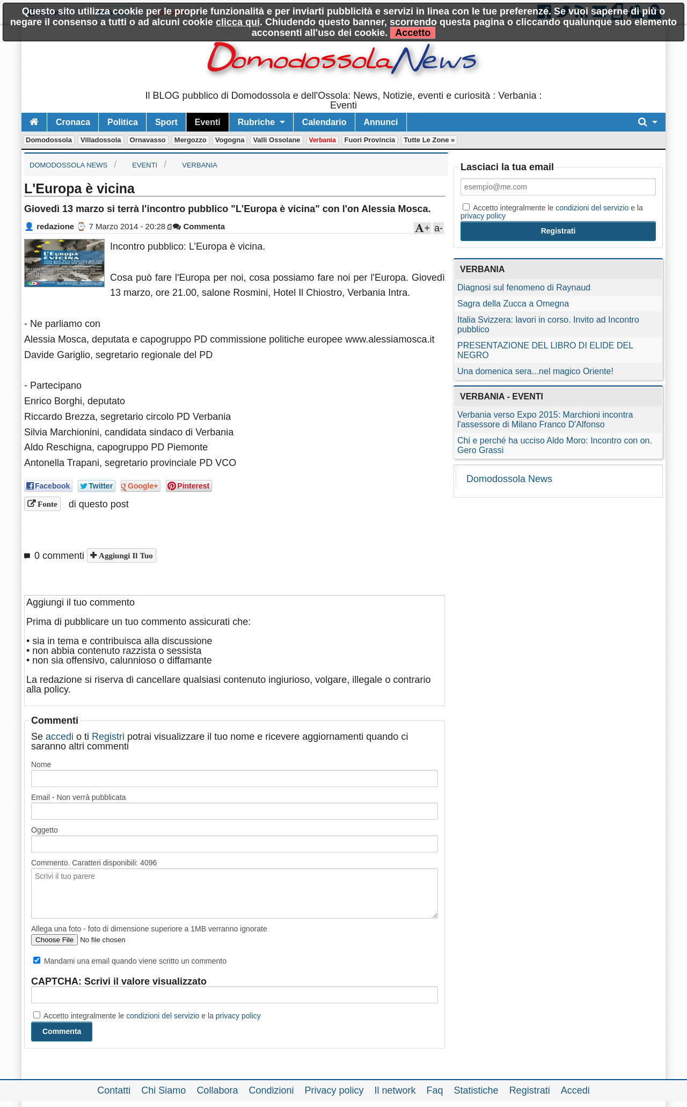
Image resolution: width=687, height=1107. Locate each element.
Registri (108, 736)
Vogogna (230, 140)
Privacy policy (333, 1090)
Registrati (529, 1090)
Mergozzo (190, 140)
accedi (60, 736)
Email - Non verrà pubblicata (78, 797)
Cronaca (73, 122)
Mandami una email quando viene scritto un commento (129, 961)
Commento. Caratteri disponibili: (94, 862)
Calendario (324, 122)
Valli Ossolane (276, 140)
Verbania (322, 140)
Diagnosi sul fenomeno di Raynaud (523, 287)
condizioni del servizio (162, 1015)
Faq (435, 1090)
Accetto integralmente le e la (147, 1015)
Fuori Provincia (370, 140)
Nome (41, 764)
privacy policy (238, 1015)
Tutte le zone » (429, 140)
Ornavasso (148, 140)
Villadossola (101, 140)
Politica (122, 122)
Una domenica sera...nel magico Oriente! (535, 371)
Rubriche (256, 122)
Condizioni (271, 1090)
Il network (395, 1090)
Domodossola (49, 140)
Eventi (208, 122)
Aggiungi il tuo (125, 555)
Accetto (412, 32)
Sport (166, 122)
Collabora (217, 1090)
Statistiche (476, 1090)
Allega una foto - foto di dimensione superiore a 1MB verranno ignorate (149, 929)
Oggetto (44, 830)
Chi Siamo (163, 1090)
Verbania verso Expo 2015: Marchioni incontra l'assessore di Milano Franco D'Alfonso (545, 419)
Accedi (575, 1090)
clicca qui (238, 22)
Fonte (46, 504)
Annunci (381, 122)
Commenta (199, 226)
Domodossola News (509, 479)
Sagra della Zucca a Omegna (513, 303)
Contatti (113, 1090)
